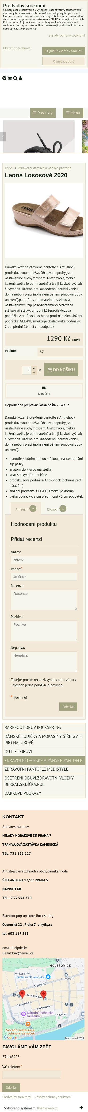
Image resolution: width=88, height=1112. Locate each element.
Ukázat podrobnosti (17, 48)
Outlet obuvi (18, 751)
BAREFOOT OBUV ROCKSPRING (32, 727)
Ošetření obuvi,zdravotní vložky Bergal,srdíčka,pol (39, 781)
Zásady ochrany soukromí (53, 1096)
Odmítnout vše (63, 61)
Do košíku (61, 370)
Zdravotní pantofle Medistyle (36, 769)
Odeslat (68, 706)
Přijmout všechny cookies (64, 50)
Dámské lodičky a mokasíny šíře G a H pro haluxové (43, 739)
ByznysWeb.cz (47, 1108)
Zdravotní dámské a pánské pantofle (43, 760)
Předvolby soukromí (16, 1096)
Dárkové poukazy (22, 793)
